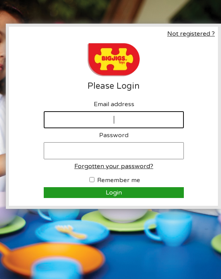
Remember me (118, 180)
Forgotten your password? (113, 166)
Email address (114, 104)
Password (113, 135)
